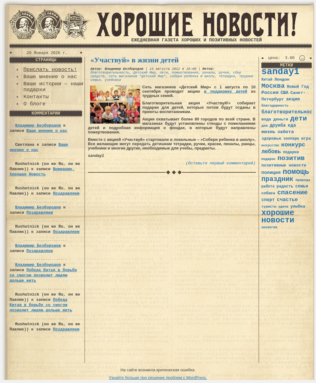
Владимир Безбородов (38, 125)
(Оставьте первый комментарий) (221, 163)
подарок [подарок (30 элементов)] (268, 159)
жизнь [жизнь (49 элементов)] (268, 132)
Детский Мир (144, 72)
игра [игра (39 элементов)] (306, 138)
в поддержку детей (225, 91)
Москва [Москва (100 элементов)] (273, 86)
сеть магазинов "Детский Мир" (137, 76)
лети (164, 72)
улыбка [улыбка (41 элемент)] (297, 206)
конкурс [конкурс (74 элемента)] (293, 145)
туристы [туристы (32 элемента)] (268, 206)
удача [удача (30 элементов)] (283, 206)
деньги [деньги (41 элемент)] (280, 119)
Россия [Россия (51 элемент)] (270, 92)
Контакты (36, 97)
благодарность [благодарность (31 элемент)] (275, 105)
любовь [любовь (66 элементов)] (271, 152)
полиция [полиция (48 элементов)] (271, 172)
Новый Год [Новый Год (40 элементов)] (298, 86)
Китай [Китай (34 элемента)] (266, 80)
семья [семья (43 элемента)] (301, 186)
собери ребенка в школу (192, 76)
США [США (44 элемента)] (284, 92)
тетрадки (227, 76)
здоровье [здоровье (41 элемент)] (271, 138)
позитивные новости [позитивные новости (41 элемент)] (283, 165)
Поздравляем (66, 193)
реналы (208, 72)
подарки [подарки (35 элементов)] (291, 152)
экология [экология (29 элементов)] (269, 227)
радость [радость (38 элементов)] (284, 186)
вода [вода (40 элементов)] (266, 119)
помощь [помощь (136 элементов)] (296, 172)
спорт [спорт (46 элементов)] (268, 199)
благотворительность (109, 72)
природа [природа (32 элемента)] (302, 180)
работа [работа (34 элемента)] (268, 186)
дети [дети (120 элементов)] (298, 119)
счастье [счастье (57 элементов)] (287, 200)
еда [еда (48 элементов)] (292, 125)
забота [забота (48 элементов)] (285, 131)
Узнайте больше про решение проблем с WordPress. (158, 377)
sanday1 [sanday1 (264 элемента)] (280, 72)
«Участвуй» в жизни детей (134, 60)
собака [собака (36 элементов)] (268, 193)
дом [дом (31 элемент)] (264, 126)
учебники (113, 80)
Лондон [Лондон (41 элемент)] (281, 79)
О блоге (34, 104)
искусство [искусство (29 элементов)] (270, 145)
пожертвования (185, 72)
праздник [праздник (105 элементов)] (277, 179)
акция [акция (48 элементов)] (293, 99)
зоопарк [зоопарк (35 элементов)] (291, 139)
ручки (224, 72)
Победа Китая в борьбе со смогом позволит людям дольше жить (43, 275)
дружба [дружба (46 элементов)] (278, 125)
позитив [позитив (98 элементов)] (291, 158)
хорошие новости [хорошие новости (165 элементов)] (277, 216)
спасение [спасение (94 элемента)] (292, 192)
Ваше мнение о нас (50, 77)
